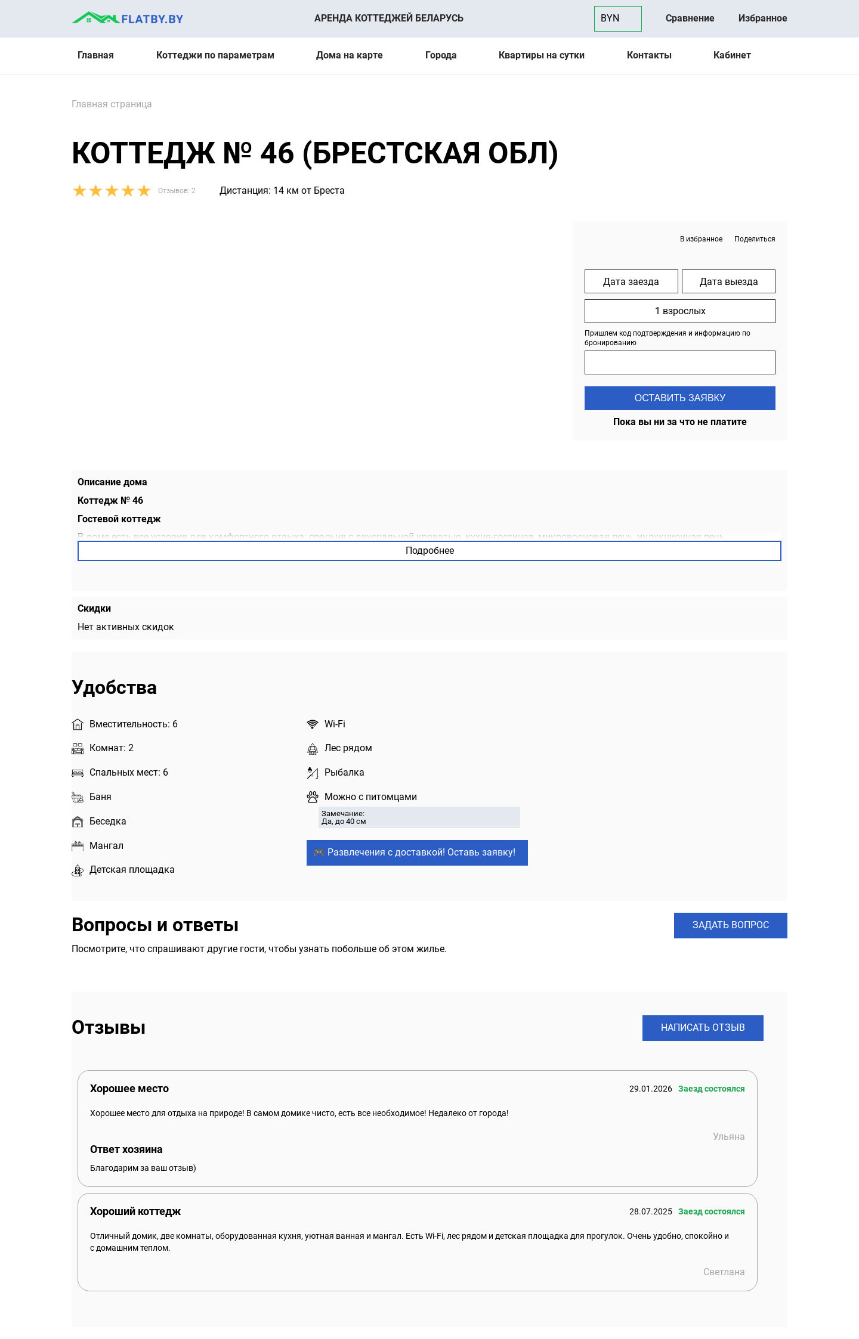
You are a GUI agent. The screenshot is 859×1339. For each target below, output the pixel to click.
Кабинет (732, 55)
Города (441, 55)
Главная (96, 55)
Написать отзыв (703, 1027)
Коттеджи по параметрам (215, 55)
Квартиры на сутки (542, 55)
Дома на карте (349, 55)
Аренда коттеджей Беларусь (389, 18)
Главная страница (112, 104)
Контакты (649, 55)
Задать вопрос (731, 925)
